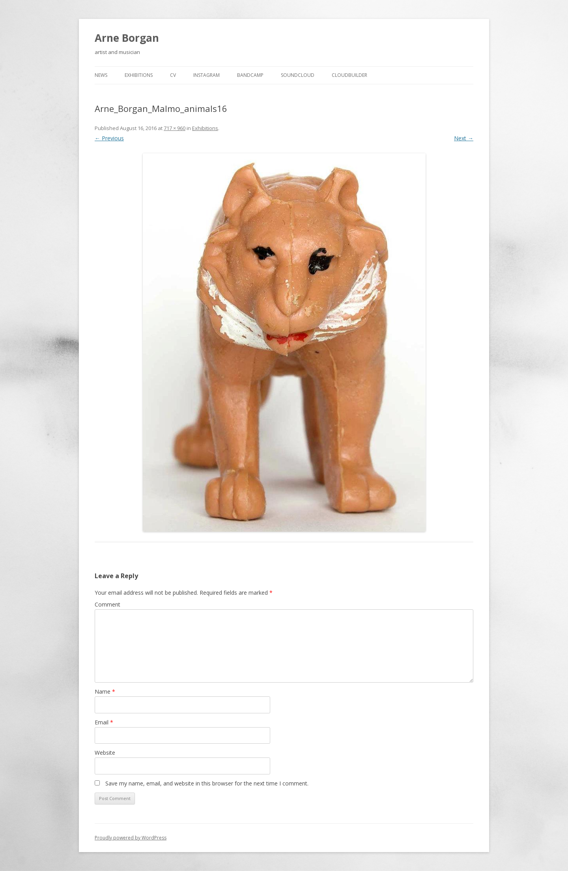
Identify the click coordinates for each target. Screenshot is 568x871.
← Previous (109, 138)
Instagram (206, 75)
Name (105, 691)
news (101, 75)
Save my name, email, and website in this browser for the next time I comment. (206, 783)
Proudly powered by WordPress (130, 837)
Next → (463, 138)
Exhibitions (139, 75)
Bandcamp (250, 75)
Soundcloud (297, 75)
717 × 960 (174, 128)
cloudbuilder (349, 75)
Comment (107, 604)
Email (104, 722)
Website (105, 752)
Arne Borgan (127, 38)
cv (173, 75)
